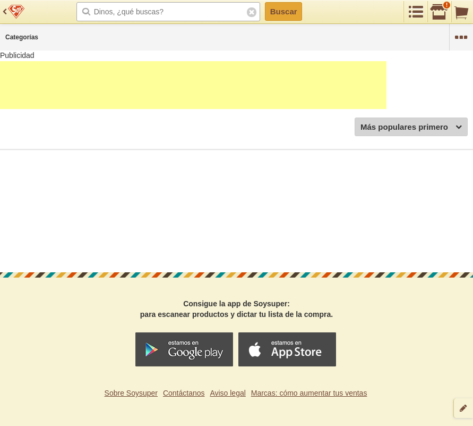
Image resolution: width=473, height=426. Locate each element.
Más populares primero (411, 127)
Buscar (283, 11)
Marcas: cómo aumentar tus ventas (309, 393)
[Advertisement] (193, 85)
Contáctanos (184, 393)
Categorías (21, 37)
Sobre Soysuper (131, 393)
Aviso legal (227, 393)
